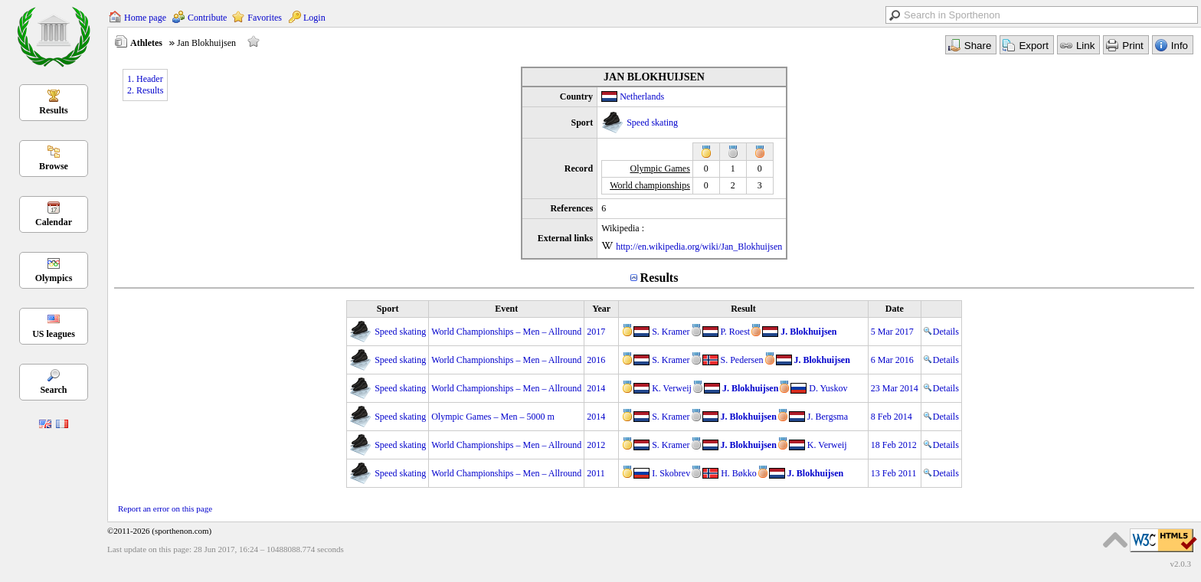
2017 (596, 331)
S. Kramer (670, 331)
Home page (145, 17)
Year (601, 308)
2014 (596, 388)
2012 (596, 445)
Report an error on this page (165, 508)
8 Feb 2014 (891, 416)
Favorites (264, 17)
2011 (596, 473)
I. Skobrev (671, 473)
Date (894, 308)
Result (743, 308)
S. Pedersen (742, 360)
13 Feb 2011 (894, 473)
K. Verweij (672, 388)
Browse (53, 166)
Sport (388, 308)
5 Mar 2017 (892, 331)
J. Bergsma (827, 416)
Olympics (54, 278)
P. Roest (736, 331)
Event (506, 308)
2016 (596, 360)
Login (314, 17)
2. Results (145, 90)
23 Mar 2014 (894, 388)
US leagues (53, 334)
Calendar (53, 222)
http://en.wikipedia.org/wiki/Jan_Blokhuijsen (699, 246)
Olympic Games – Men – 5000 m (493, 416)
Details (941, 331)
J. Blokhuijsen (808, 331)
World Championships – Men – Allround (506, 331)
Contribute (207, 17)
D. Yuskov (828, 388)
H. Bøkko (739, 473)
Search (53, 389)
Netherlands (642, 96)
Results (53, 110)
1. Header (145, 79)
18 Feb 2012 (894, 445)
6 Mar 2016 (892, 360)
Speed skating (652, 122)
